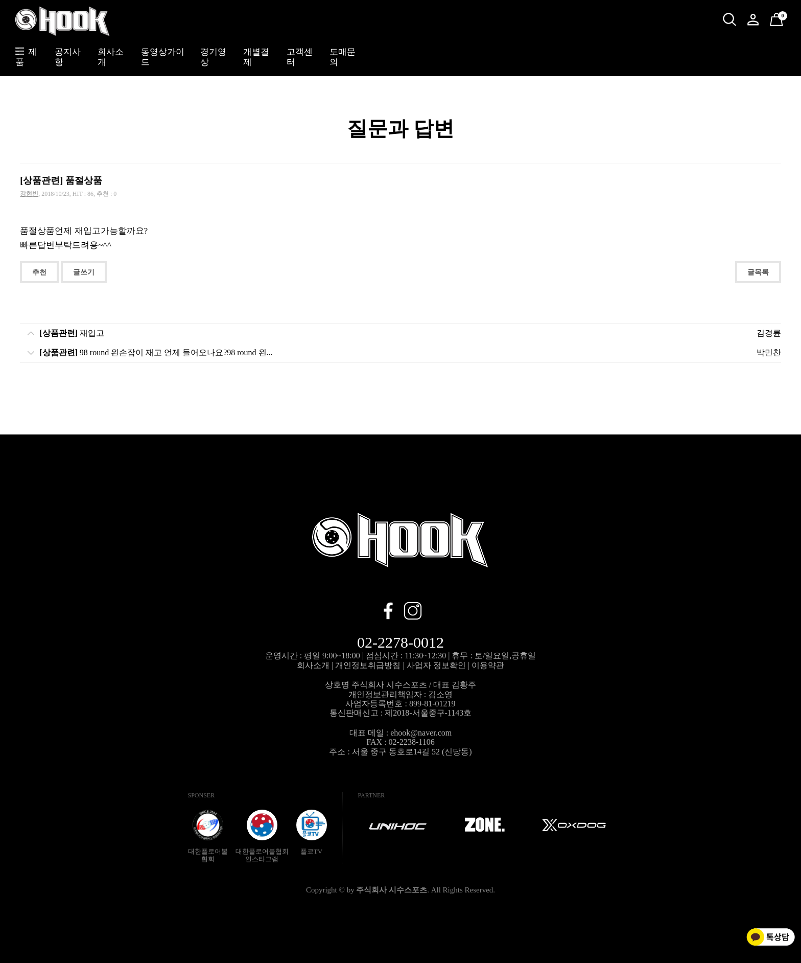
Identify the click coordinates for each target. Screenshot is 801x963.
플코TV (311, 832)
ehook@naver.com (421, 732)
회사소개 (313, 665)
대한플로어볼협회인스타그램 (262, 836)
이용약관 (488, 665)
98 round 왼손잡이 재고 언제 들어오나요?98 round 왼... (155, 352)
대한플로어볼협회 (208, 836)
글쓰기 (84, 272)
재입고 (71, 333)
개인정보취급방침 (367, 665)
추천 (39, 272)
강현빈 (29, 193)
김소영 (440, 694)
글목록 (758, 272)
